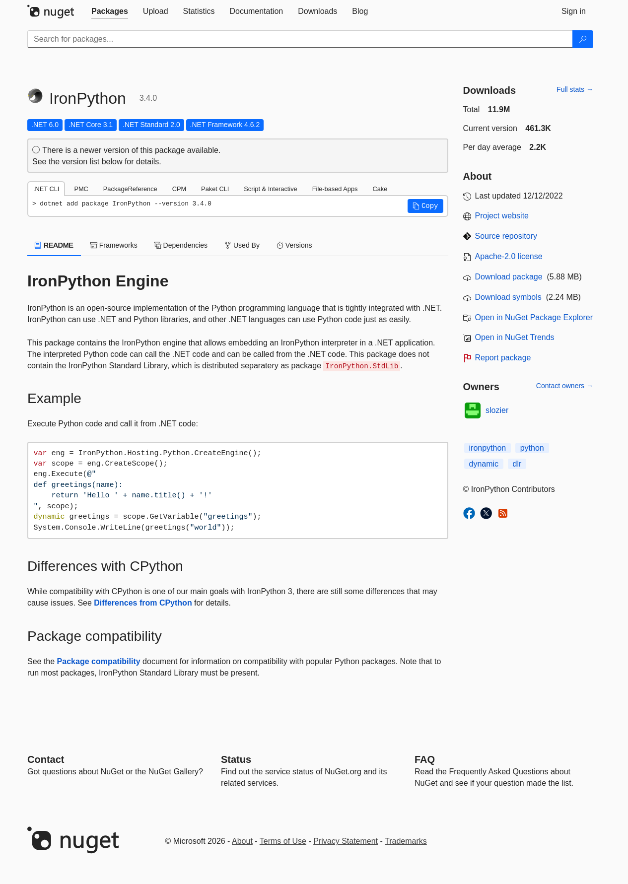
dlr (517, 464)
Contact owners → (564, 386)
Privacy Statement (345, 841)
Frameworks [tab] (114, 245)
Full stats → (575, 89)
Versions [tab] (294, 245)
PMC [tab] (81, 189)
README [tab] (54, 245)
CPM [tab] (179, 189)
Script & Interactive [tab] (270, 189)
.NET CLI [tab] (46, 189)
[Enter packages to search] (300, 39)
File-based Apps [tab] (335, 189)
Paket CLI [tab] (215, 189)
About (242, 841)
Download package (509, 276)
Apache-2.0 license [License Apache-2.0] (509, 256)
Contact (45, 759)
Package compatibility (98, 661)
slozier (497, 410)
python (532, 448)
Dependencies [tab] (181, 245)
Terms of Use (283, 841)
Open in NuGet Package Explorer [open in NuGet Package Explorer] (534, 317)
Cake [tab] (379, 189)
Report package (503, 357)
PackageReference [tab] (130, 189)
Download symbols (508, 297)
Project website (502, 215)
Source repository (506, 236)
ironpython (487, 448)
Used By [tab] (242, 245)
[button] (425, 206)
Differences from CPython (143, 603)
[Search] (582, 39)
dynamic (484, 464)
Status (236, 759)
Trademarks (406, 841)
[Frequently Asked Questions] (425, 759)
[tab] (110, 11)
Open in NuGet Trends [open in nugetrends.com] (515, 337)
